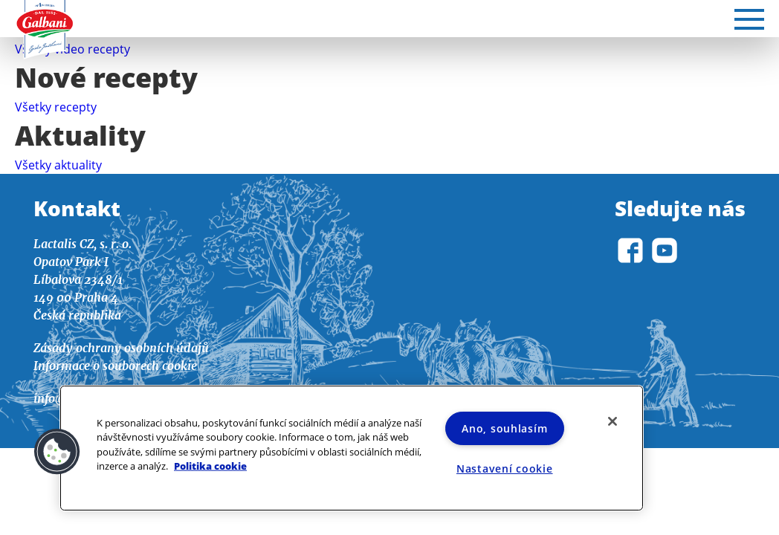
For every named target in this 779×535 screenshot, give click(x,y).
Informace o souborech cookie (115, 365)
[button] (57, 452)
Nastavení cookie (504, 468)
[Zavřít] (612, 421)
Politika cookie (210, 465)
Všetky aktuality (58, 165)
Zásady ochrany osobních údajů (121, 347)
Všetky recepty (56, 107)
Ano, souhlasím (504, 428)
